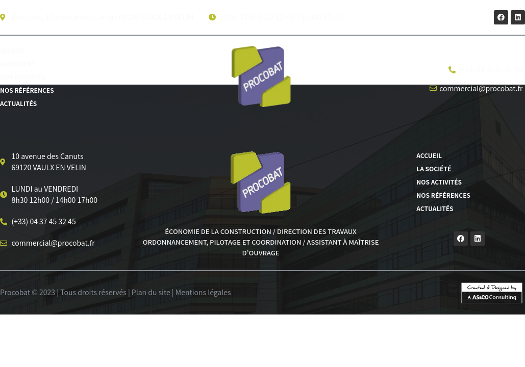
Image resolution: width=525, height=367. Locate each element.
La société (17, 63)
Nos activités (22, 76)
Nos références (27, 90)
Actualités (18, 103)
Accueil (13, 50)
